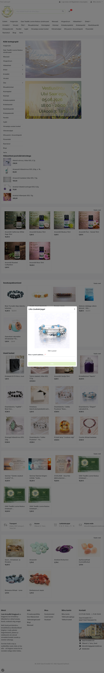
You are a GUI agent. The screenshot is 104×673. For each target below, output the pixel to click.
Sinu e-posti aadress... (36, 355)
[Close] (74, 309)
